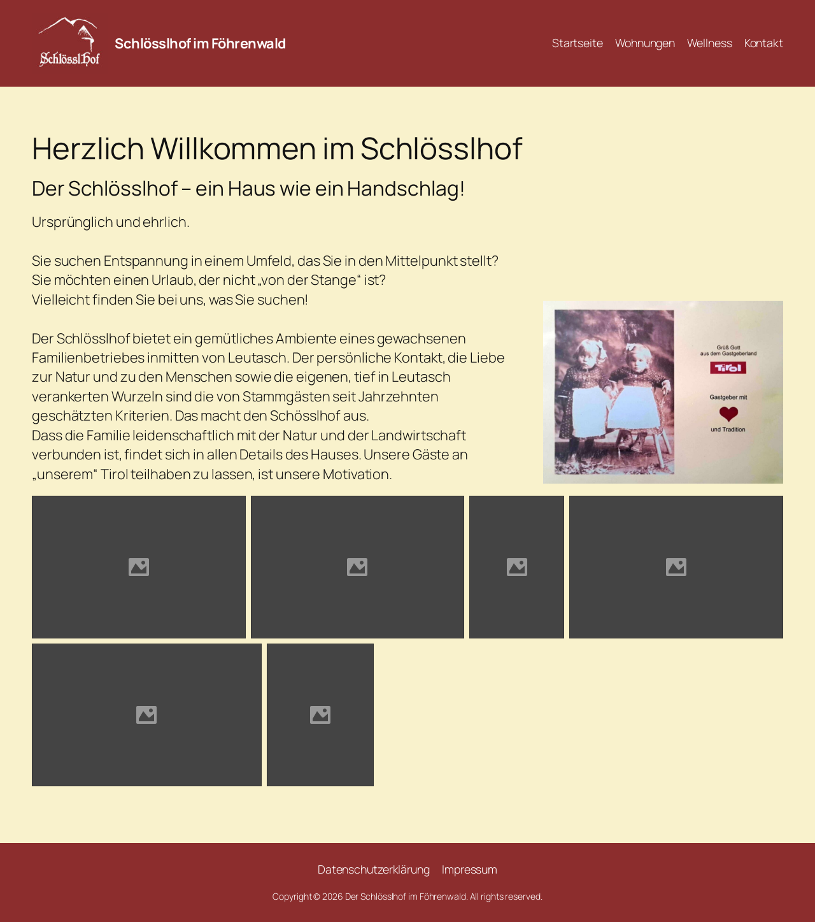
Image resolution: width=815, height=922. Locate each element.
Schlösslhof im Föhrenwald (200, 43)
